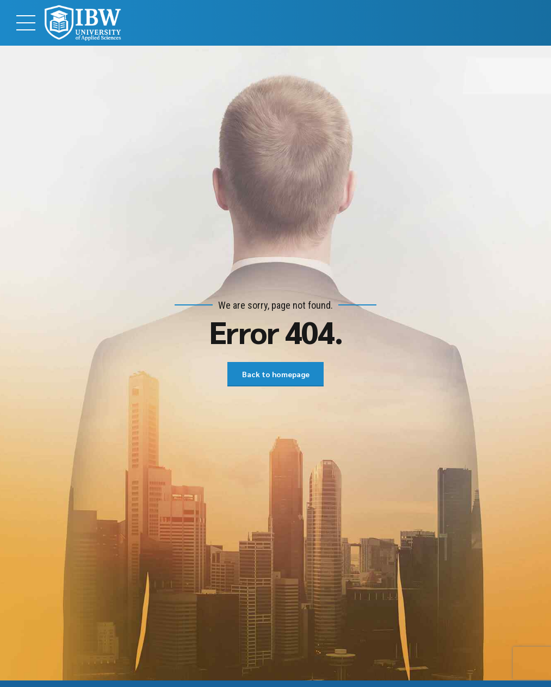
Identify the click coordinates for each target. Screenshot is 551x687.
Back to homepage (275, 374)
